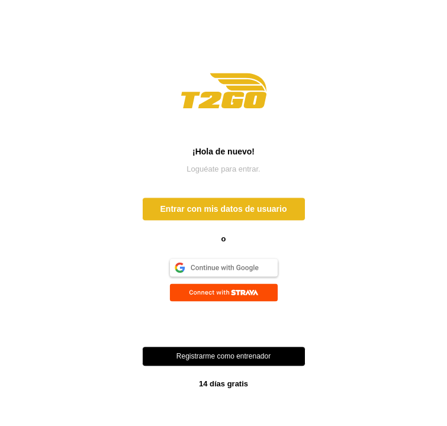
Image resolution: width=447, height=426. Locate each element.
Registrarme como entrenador (223, 357)
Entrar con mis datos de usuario (223, 209)
